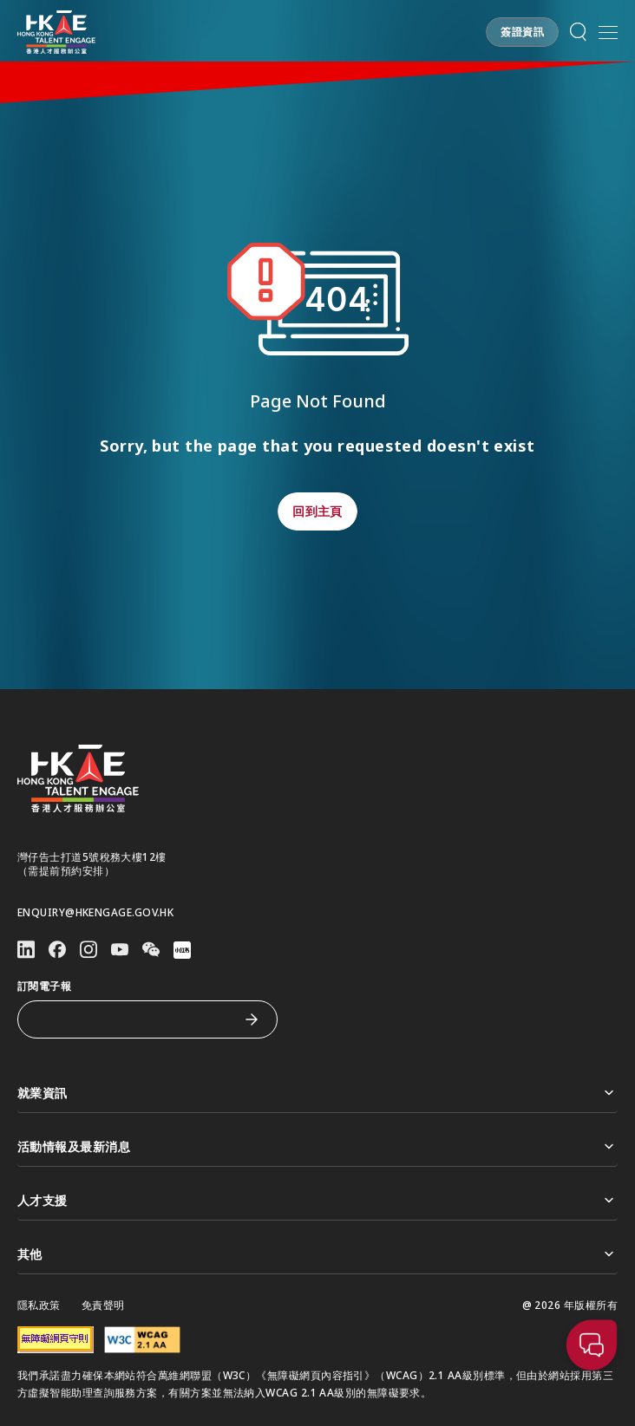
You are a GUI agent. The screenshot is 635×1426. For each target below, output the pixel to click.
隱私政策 (39, 1305)
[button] (522, 32)
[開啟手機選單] (608, 32)
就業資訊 (317, 1093)
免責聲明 (103, 1305)
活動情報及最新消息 (317, 1146)
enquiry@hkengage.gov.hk (95, 913)
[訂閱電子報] (134, 1019)
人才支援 (317, 1200)
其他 (317, 1254)
